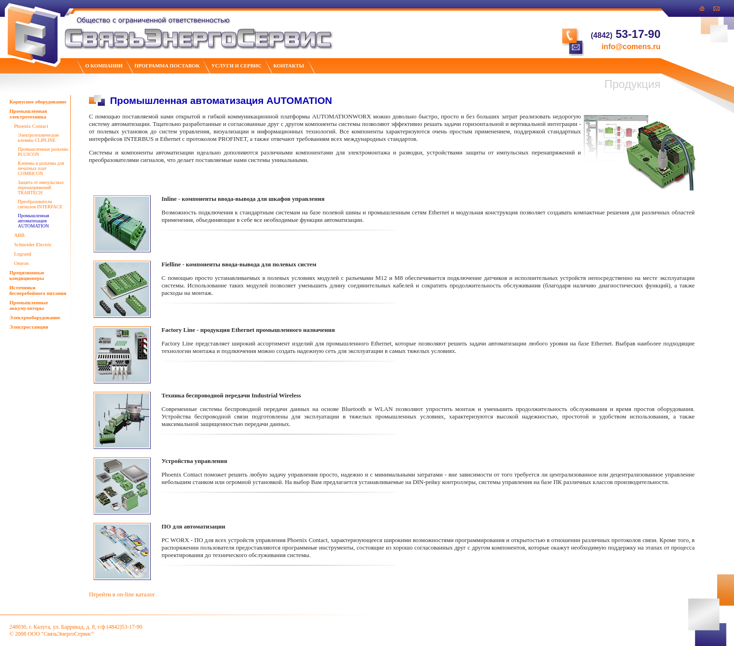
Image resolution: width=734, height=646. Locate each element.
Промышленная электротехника (28, 113)
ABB (19, 235)
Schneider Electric (33, 244)
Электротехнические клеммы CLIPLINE (38, 137)
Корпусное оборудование (37, 101)
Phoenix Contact (31, 126)
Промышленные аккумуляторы (28, 305)
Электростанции (28, 327)
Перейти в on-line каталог (122, 594)
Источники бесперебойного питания (37, 290)
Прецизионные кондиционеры (26, 275)
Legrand (22, 254)
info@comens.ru (631, 47)
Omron (21, 263)
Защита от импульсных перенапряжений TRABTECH (41, 187)
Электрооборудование (34, 317)
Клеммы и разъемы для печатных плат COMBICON (41, 168)
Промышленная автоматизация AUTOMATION (33, 220)
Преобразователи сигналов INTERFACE (40, 204)
